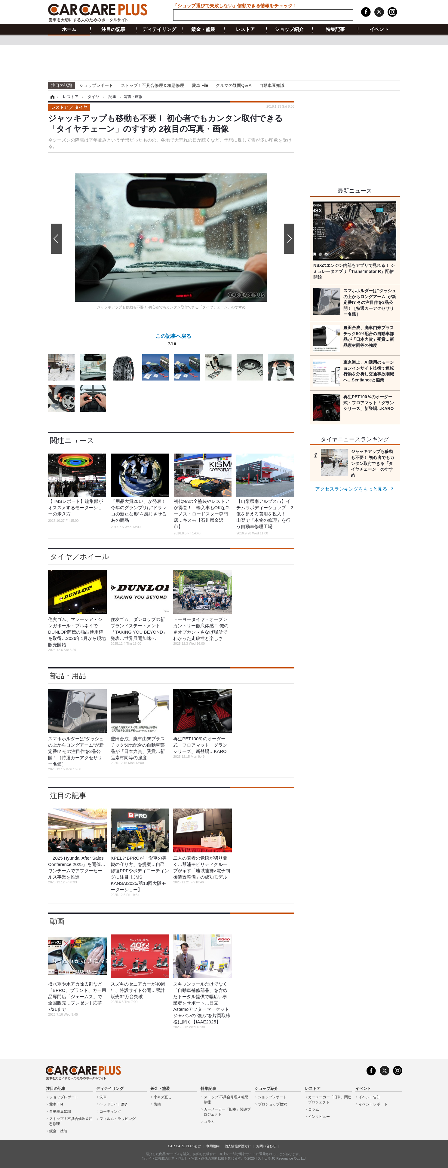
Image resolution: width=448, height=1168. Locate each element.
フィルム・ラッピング (118, 1119)
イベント (379, 29)
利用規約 (212, 1146)
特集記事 (335, 29)
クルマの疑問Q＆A (233, 85)
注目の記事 (113, 29)
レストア (245, 29)
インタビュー (319, 1116)
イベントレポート (373, 1104)
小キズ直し (163, 1097)
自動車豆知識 (271, 85)
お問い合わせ (266, 1146)
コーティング (110, 1111)
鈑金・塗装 (203, 29)
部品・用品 (68, 676)
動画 (57, 921)
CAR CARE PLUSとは (184, 1146)
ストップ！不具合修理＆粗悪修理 (152, 85)
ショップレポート (96, 85)
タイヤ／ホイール (79, 556)
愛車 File (200, 85)
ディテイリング (159, 29)
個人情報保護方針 (238, 1146)
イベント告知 (369, 1097)
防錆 (157, 1104)
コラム (209, 1122)
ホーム (69, 29)
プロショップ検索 (272, 1104)
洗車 (103, 1097)
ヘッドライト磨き (114, 1104)
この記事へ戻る (173, 341)
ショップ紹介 (289, 29)
